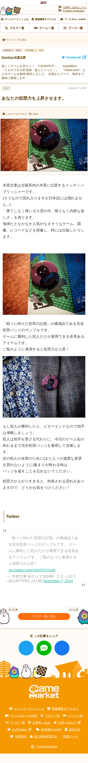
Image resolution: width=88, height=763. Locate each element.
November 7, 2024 (58, 590)
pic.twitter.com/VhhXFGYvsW (32, 579)
